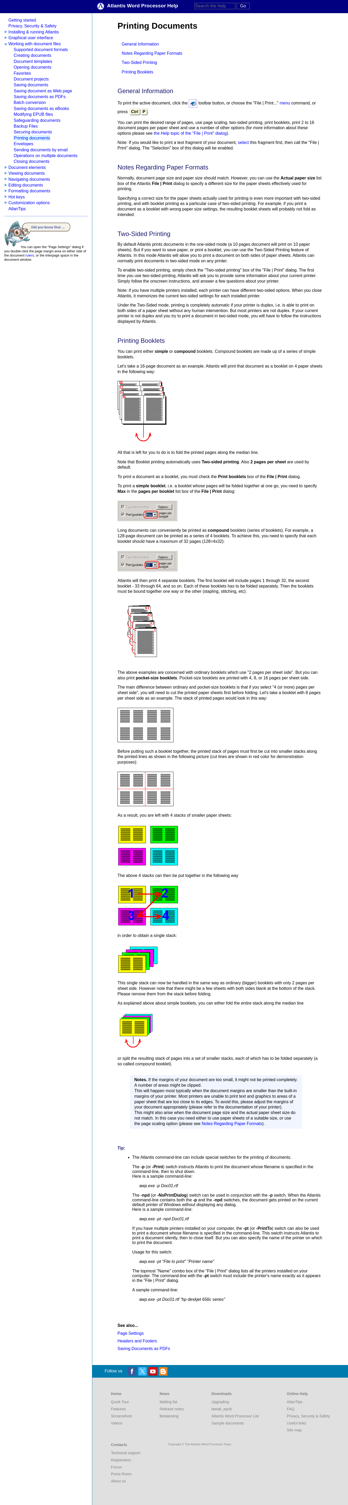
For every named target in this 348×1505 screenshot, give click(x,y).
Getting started (22, 20)
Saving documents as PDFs (39, 96)
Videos (116, 1423)
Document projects (31, 79)
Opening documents (32, 67)
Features (118, 1409)
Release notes (172, 1409)
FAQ (290, 1409)
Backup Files (26, 126)
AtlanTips (17, 209)
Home (116, 1394)
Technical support (125, 1453)
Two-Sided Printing (139, 62)
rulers (29, 255)
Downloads (222, 1394)
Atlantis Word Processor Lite (235, 1416)
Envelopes (23, 144)
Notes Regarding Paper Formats (152, 53)
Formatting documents (29, 191)
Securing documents (33, 132)
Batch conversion (30, 102)
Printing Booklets (137, 72)
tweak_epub (222, 1409)
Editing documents (25, 185)
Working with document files (34, 44)
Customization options (29, 202)
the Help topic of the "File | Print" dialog (190, 133)
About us (118, 1481)
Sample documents (228, 1423)
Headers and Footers (137, 1341)
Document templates (33, 61)
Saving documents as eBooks (41, 108)
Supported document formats (41, 49)
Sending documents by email (41, 150)
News (165, 1394)
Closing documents (31, 161)
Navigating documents (29, 179)
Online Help (297, 1394)
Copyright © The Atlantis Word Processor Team (199, 1444)
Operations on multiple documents (46, 155)
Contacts (119, 1445)
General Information (140, 44)
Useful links (296, 1423)
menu (285, 103)
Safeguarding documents (37, 120)
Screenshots (121, 1416)
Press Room (121, 1474)
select (243, 142)
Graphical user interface (30, 38)
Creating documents (32, 55)
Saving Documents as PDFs (143, 1348)
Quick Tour (120, 1402)
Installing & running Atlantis (33, 32)
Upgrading (220, 1402)
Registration (121, 1460)
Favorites (22, 73)
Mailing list (168, 1402)
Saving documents (31, 85)
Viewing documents (26, 173)
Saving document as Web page (43, 91)
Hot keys (16, 197)
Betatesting (169, 1416)
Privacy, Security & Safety (32, 26)
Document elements (27, 167)
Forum (116, 1467)
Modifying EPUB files (33, 114)
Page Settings (130, 1333)
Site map (294, 1430)
